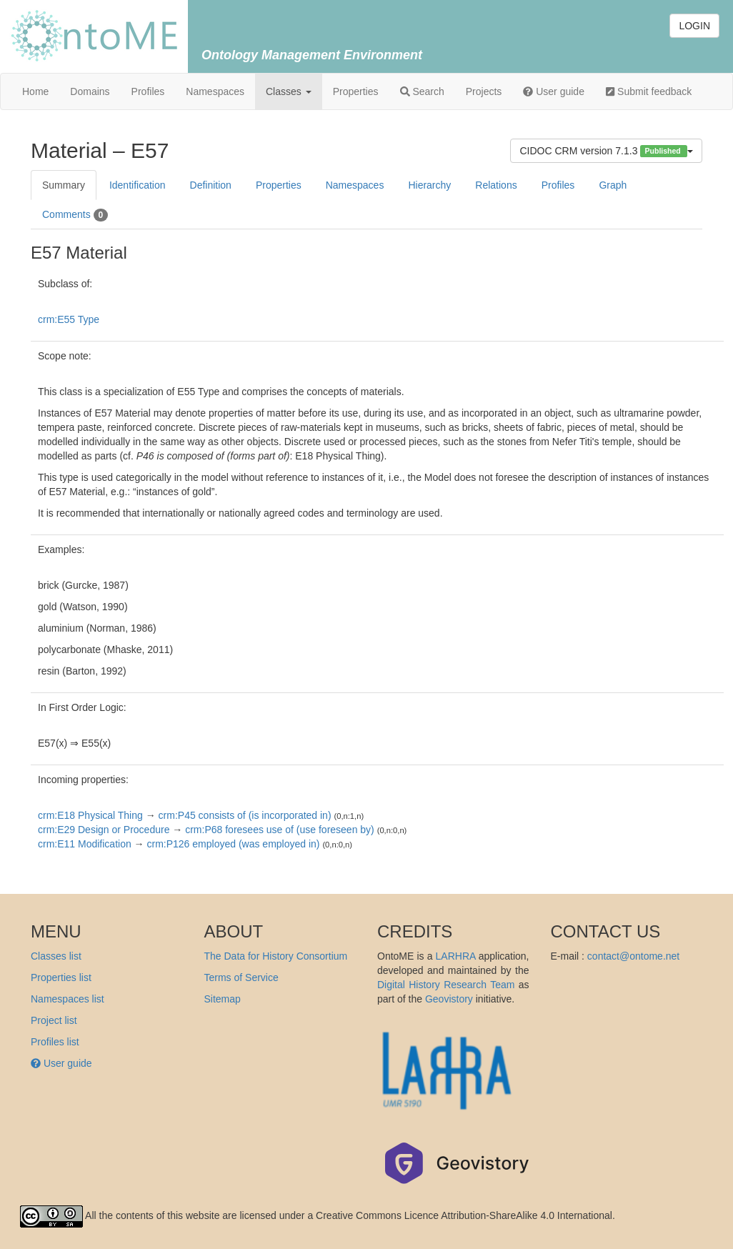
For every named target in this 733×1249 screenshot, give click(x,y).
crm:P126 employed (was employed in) (233, 844)
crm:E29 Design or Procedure (103, 829)
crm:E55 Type (68, 319)
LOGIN (694, 25)
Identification (137, 185)
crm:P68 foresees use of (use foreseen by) (279, 829)
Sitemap (222, 999)
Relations (496, 185)
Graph (613, 185)
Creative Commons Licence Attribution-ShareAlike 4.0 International (464, 1215)
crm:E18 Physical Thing (90, 815)
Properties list (61, 977)
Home (35, 91)
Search (422, 91)
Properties (356, 91)
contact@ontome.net (633, 956)
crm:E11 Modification (84, 844)
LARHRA (456, 956)
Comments (75, 215)
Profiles (148, 91)
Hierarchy (429, 185)
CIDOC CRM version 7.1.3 (606, 151)
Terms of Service (241, 977)
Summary (63, 185)
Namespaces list (67, 999)
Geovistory (449, 999)
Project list (54, 1020)
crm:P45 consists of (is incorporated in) (245, 815)
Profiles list (55, 1042)
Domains (89, 91)
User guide (553, 91)
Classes (288, 91)
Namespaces (215, 91)
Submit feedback (649, 91)
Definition (210, 185)
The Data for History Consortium (276, 956)
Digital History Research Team (445, 984)
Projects (484, 91)
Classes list (56, 956)
